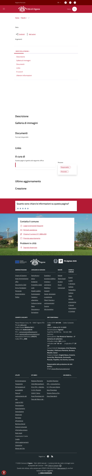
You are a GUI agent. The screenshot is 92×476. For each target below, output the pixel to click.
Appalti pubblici (36, 291)
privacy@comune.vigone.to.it (60, 369)
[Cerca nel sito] (74, 9)
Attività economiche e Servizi (72, 302)
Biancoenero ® (62, 468)
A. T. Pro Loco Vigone (53, 387)
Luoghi (70, 280)
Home (17, 18)
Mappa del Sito (20, 448)
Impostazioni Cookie (21, 436)
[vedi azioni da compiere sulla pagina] (30, 34)
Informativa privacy (21, 430)
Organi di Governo (21, 275)
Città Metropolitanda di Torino (40, 384)
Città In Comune (53, 465)
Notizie (60, 275)
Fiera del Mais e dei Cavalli (39, 399)
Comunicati (61, 288)
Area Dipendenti (52, 396)
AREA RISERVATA (45, 473)
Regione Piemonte (37, 381)
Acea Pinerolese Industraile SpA (41, 396)
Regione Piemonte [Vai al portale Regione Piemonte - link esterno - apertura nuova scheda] (20, 3)
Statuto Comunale (21, 427)
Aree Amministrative (21, 278)
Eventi (70, 277)
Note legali (18, 433)
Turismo (46, 306)
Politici (17, 297)
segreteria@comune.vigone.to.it (29, 334)
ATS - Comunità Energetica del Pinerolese (60, 384)
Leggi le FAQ (19, 402)
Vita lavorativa (48, 309)
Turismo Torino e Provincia (55, 393)
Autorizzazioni (35, 294)
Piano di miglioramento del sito (21, 396)
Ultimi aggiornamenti (22, 442)
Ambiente (34, 282)
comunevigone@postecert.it (28, 332)
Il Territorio (71, 284)
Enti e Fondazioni (20, 288)
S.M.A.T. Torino (35, 393)
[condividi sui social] (20, 34)
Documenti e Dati (20, 285)
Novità (23, 18)
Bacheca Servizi (20, 424)
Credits (17, 439)
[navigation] (4, 9)
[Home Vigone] (30, 9)
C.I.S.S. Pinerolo (36, 390)
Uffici (16, 282)
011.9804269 (22, 325)
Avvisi (60, 285)
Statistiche (18, 445)
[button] (3, 472)
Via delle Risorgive (52, 381)
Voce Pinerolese (52, 390)
